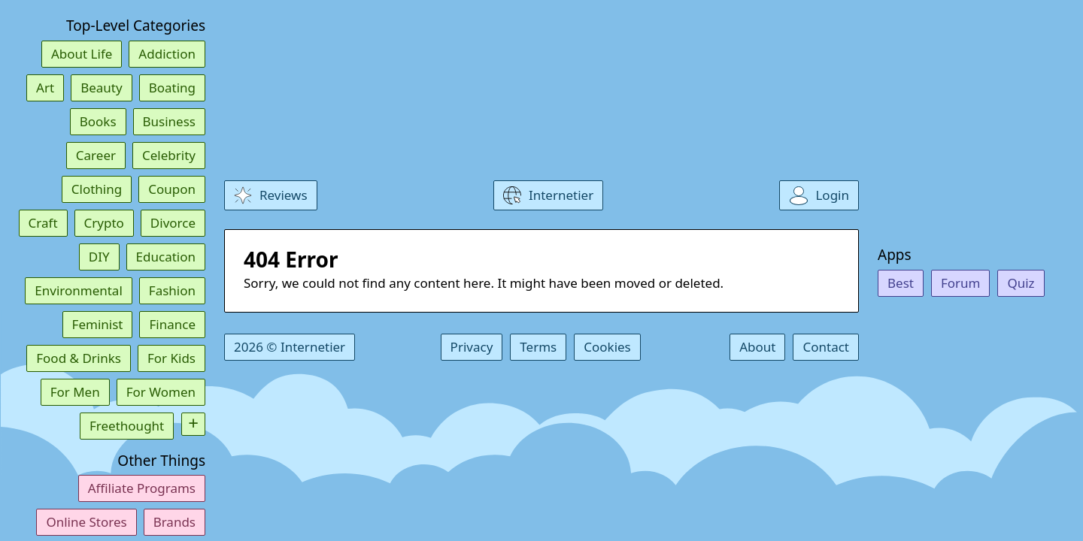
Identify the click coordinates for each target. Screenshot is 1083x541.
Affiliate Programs (142, 488)
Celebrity (169, 155)
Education (166, 256)
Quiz (1020, 283)
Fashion (172, 290)
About (757, 346)
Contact (825, 346)
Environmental (79, 290)
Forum (961, 283)
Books (98, 121)
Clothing (96, 189)
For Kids (171, 358)
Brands (174, 521)
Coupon (172, 189)
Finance (172, 324)
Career (96, 155)
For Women (161, 391)
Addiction (167, 53)
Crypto (104, 222)
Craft (43, 222)
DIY (99, 256)
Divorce (173, 222)
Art (45, 87)
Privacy (471, 346)
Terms (538, 346)
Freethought (126, 425)
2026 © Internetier (289, 346)
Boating (172, 87)
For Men (75, 391)
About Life (81, 53)
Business (169, 121)
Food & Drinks (78, 358)
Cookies (607, 346)
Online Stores (86, 521)
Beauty (101, 87)
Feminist (97, 324)
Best (900, 283)
